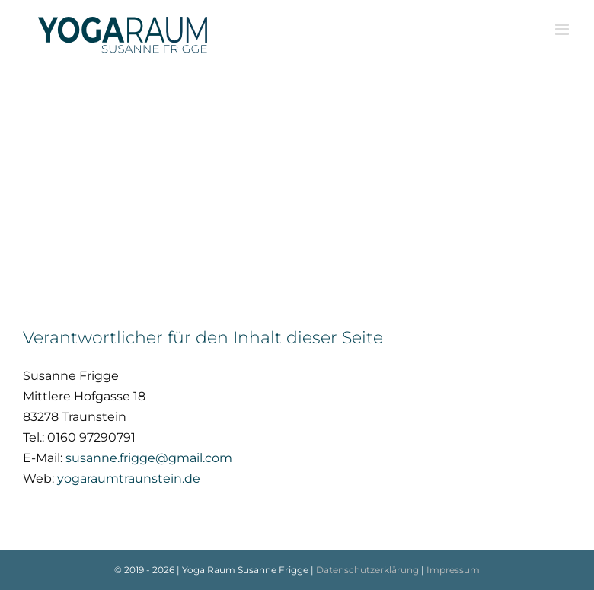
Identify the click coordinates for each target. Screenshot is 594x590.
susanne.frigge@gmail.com (148, 458)
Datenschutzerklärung (367, 570)
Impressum (453, 570)
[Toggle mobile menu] (563, 29)
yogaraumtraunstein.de (128, 478)
